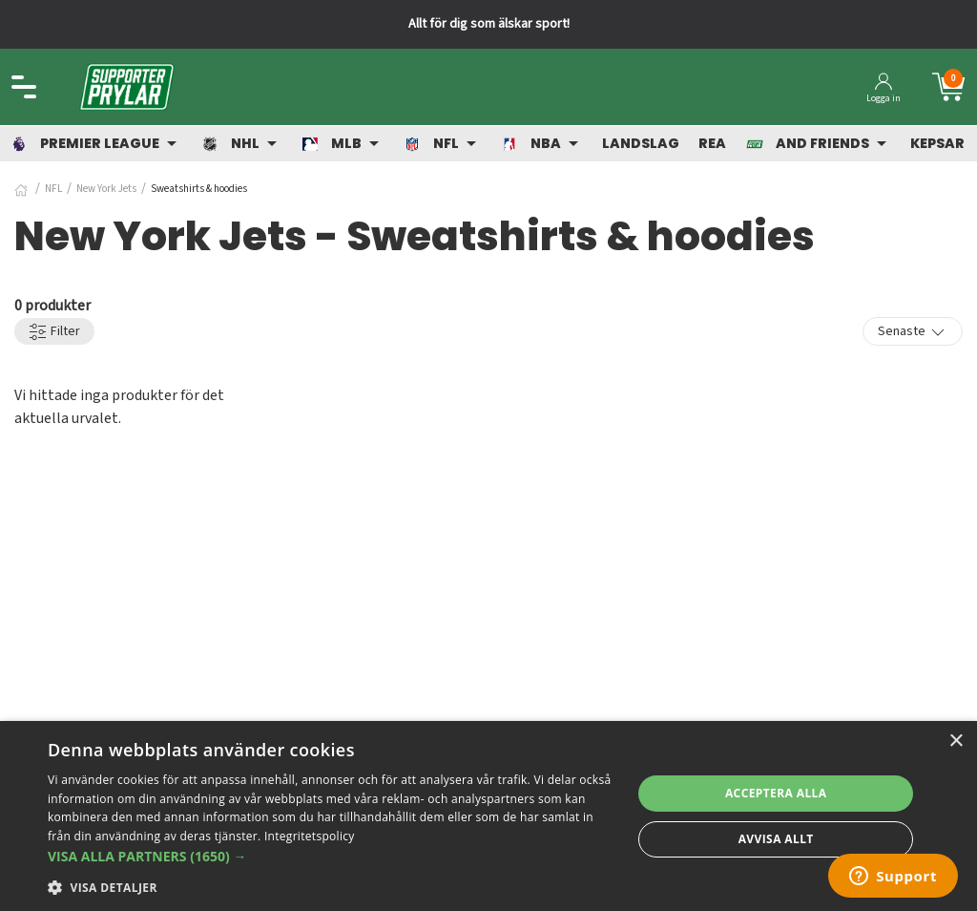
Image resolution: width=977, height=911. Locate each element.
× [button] (955, 741)
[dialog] (488, 816)
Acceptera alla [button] (776, 793)
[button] (331, 856)
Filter (54, 332)
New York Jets (106, 188)
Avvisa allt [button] (776, 839)
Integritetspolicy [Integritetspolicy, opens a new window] (309, 836)
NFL (53, 188)
